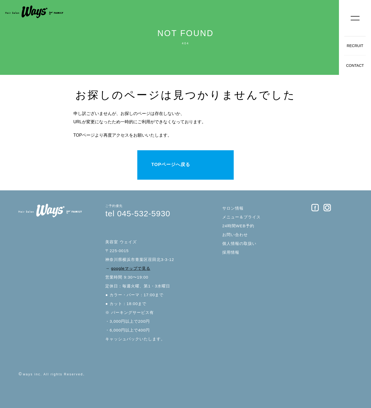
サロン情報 (233, 208)
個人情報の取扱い (239, 243)
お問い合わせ (235, 234)
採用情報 (230, 252)
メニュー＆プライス (241, 217)
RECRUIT (355, 46)
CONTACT (355, 65)
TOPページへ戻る (170, 164)
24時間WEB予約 (238, 226)
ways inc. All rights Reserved (53, 374)
